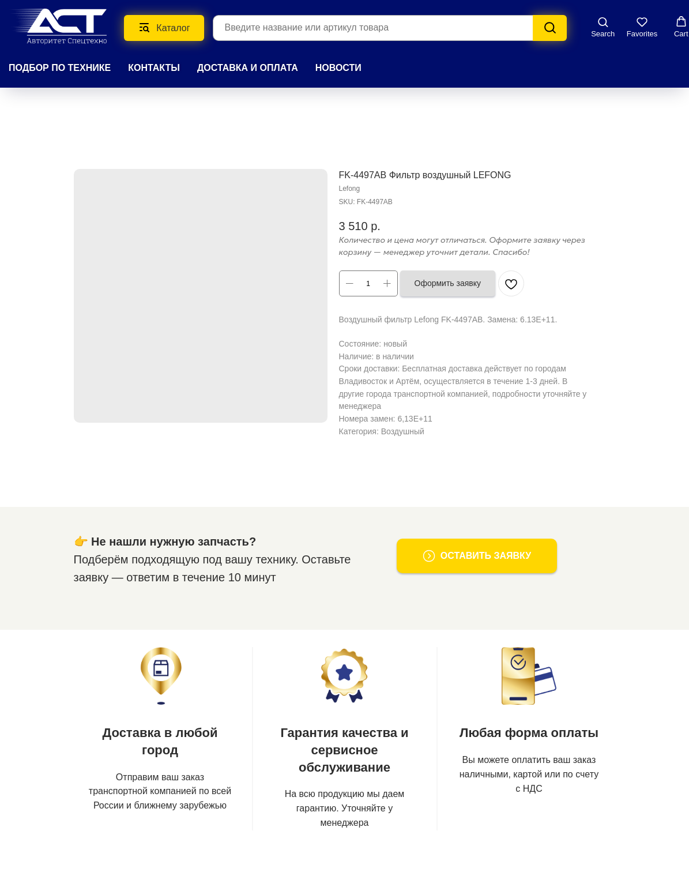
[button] (603, 27)
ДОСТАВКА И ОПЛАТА (247, 68)
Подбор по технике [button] (60, 68)
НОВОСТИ (338, 68)
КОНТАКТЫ (154, 68)
